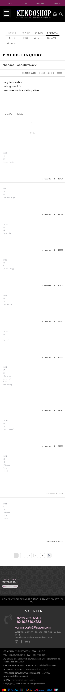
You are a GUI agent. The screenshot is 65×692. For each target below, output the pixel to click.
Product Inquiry (53, 32)
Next (49, 555)
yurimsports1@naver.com (23, 680)
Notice (12, 32)
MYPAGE (40, 3)
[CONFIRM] (42, 669)
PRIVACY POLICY (49, 599)
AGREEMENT (31, 599)
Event (12, 38)
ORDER (57, 3)
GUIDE (19, 599)
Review (26, 32)
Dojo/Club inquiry (53, 38)
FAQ (25, 38)
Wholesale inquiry (40, 38)
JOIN (24, 3)
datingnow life (12, 86)
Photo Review (13, 43)
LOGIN (8, 3)
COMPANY (8, 599)
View (32, 164)
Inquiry (39, 32)
